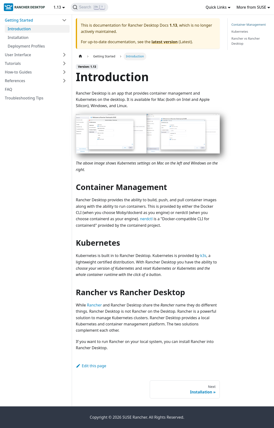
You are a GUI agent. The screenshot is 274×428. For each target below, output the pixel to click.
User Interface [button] (18, 54)
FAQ (8, 89)
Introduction (19, 28)
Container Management (249, 24)
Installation (18, 37)
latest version (164, 41)
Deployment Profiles (26, 46)
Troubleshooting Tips (24, 98)
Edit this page (91, 365)
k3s (203, 255)
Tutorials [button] (13, 63)
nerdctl (146, 218)
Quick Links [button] (216, 7)
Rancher (94, 305)
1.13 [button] (57, 7)
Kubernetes (240, 31)
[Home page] (80, 56)
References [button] (15, 80)
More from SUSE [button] (251, 7)
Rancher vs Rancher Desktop (246, 41)
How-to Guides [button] (18, 72)
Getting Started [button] (19, 20)
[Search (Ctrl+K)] (89, 7)
